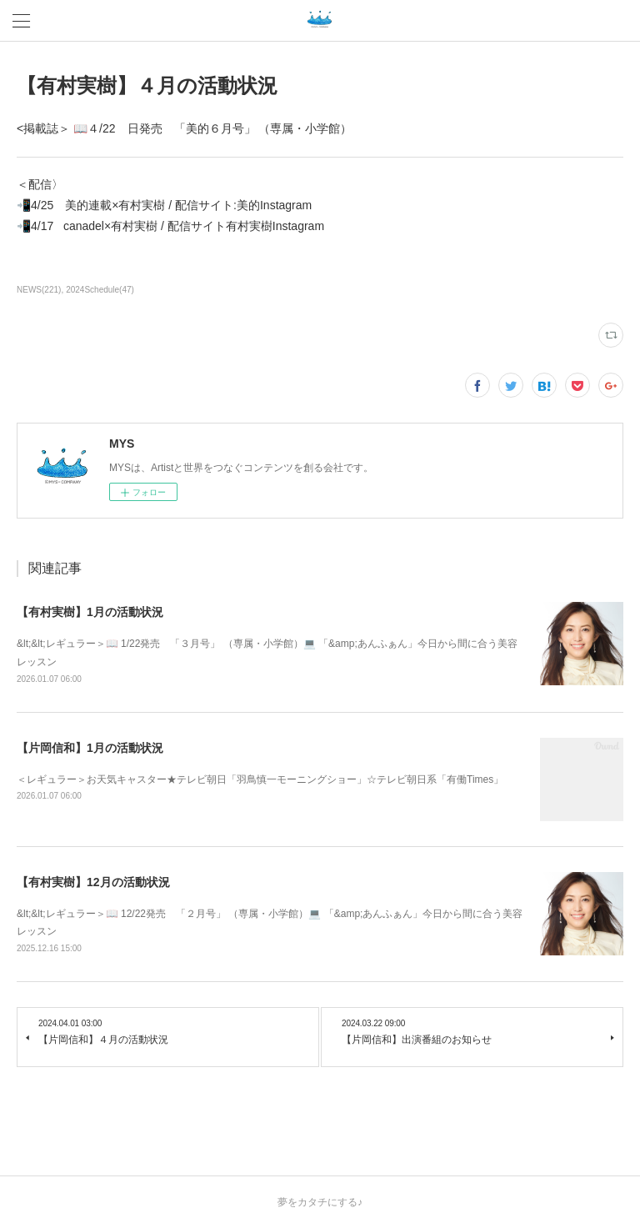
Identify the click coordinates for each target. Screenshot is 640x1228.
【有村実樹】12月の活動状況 (93, 882)
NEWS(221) (39, 289)
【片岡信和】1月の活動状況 (90, 747)
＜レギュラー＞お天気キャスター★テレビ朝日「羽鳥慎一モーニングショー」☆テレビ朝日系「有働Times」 (260, 779)
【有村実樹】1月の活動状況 (90, 612)
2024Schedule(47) (100, 289)
